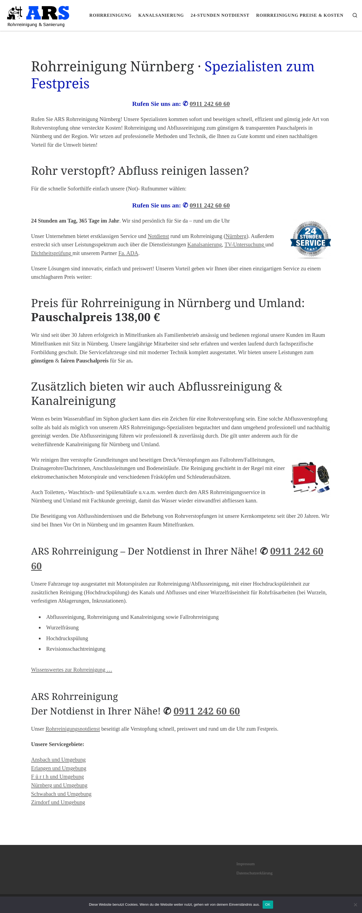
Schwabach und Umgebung (61, 794)
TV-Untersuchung (244, 244)
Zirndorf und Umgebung (58, 802)
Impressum (245, 863)
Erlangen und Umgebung (58, 768)
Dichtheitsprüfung (51, 253)
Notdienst (158, 236)
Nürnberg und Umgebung (59, 785)
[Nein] (355, 904)
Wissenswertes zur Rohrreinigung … (71, 670)
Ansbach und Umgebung (58, 760)
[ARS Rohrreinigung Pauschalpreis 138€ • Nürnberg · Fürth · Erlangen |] (38, 14)
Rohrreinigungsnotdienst (73, 729)
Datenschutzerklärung (254, 873)
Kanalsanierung (204, 244)
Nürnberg (236, 236)
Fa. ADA (128, 253)
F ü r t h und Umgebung (57, 777)
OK (267, 904)
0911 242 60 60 (210, 103)
